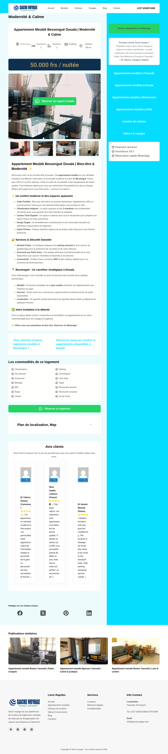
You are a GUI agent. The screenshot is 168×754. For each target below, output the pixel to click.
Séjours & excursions (57, 712)
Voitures (78, 8)
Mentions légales (95, 705)
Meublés (64, 8)
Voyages (92, 8)
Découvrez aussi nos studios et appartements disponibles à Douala (75, 344)
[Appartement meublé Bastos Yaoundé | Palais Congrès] (32, 651)
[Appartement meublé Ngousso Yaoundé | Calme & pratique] (84, 651)
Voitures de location (57, 708)
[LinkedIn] (89, 613)
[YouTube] (31, 729)
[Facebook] (20, 613)
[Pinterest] (66, 613)
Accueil (51, 8)
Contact (116, 8)
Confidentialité (94, 708)
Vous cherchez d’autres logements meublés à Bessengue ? (27, 344)
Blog (105, 8)
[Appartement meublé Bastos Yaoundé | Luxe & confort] (136, 651)
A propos (91, 701)
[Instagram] (24, 729)
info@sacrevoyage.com (138, 721)
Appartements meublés (59, 705)
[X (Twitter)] (43, 613)
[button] (20, 148)
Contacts (52, 719)
